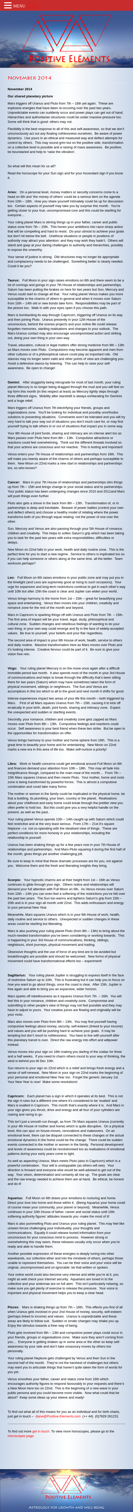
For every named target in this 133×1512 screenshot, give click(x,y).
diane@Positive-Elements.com (58, 1416)
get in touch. (41, 1431)
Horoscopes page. (21, 1436)
